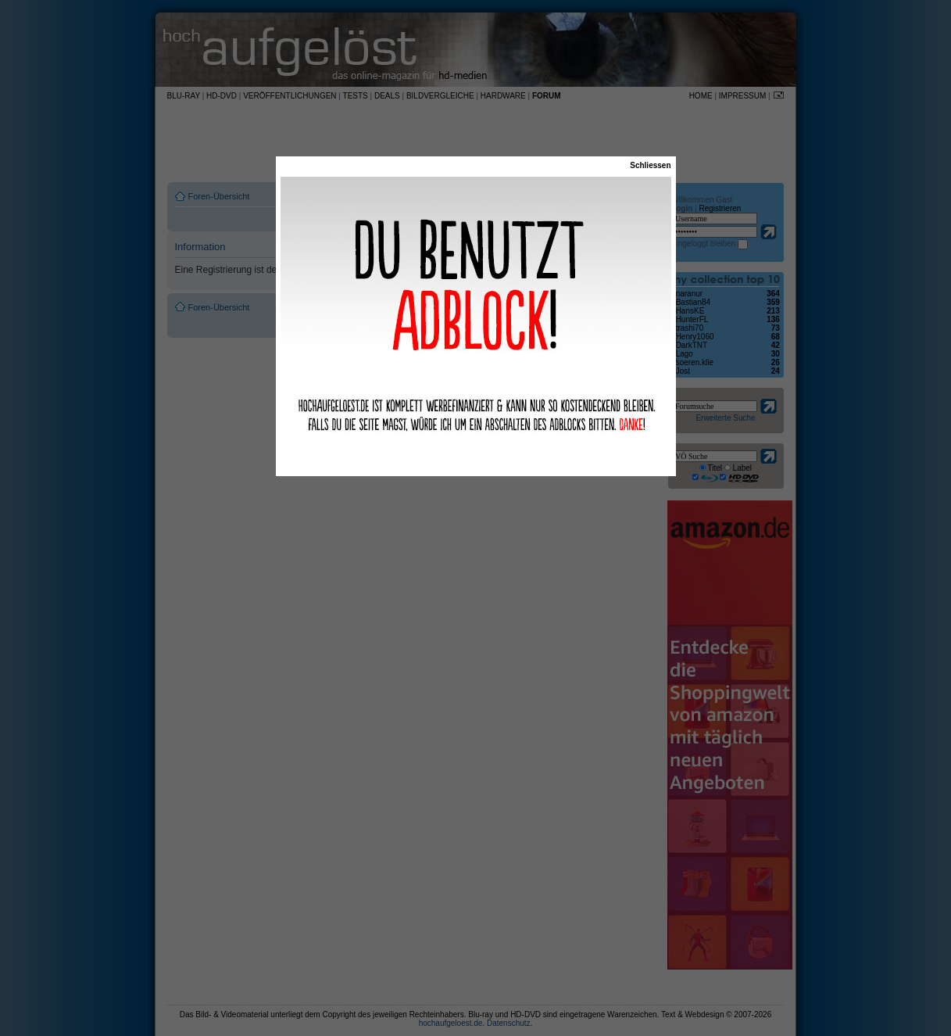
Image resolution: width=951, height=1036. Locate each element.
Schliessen (650, 165)
